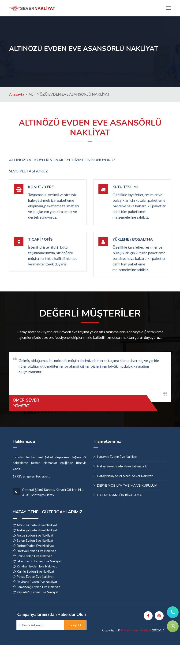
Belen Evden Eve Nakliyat (33, 540)
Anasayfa (16, 94)
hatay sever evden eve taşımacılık (122, 466)
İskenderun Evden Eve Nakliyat (37, 561)
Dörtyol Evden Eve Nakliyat (34, 551)
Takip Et (75, 625)
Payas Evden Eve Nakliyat (33, 576)
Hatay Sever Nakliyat (136, 630)
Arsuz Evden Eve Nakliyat (33, 535)
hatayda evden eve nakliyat (117, 457)
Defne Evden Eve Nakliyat (33, 546)
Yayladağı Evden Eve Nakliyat (36, 592)
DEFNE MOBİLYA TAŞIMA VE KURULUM (127, 485)
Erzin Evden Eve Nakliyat (32, 556)
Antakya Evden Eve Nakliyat (35, 530)
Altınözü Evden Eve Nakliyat (35, 525)
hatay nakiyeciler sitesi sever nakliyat (125, 476)
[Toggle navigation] (168, 8)
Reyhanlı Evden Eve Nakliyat (35, 582)
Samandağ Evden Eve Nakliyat (36, 587)
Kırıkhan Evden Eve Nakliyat (35, 566)
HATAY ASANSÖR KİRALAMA (119, 495)
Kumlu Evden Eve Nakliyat (33, 571)
